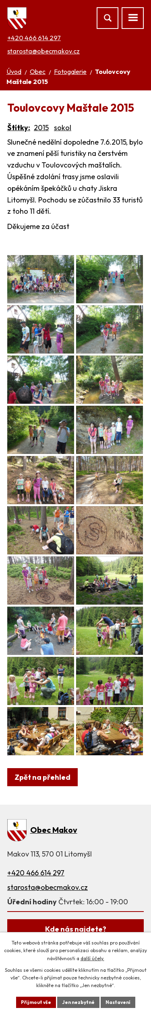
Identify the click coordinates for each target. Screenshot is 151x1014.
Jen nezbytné (78, 1002)
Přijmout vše (36, 1002)
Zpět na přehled (42, 777)
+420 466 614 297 (34, 38)
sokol (62, 127)
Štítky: (18, 127)
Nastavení (117, 1002)
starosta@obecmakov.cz (43, 51)
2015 (41, 127)
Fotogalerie (70, 71)
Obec (38, 71)
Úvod (13, 71)
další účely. (92, 958)
